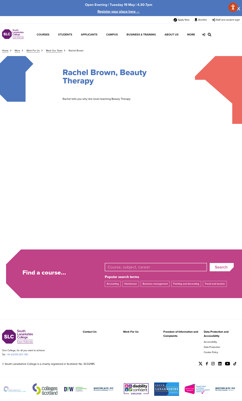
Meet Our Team (54, 50)
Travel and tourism (215, 284)
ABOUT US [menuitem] (172, 35)
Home (5, 50)
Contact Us (90, 332)
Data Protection (212, 347)
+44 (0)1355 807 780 (17, 354)
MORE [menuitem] (191, 35)
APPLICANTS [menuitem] (89, 35)
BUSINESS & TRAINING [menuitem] (141, 35)
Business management (155, 284)
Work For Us (33, 50)
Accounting (113, 284)
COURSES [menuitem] (43, 35)
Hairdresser (130, 284)
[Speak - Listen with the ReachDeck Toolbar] (233, 7)
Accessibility (210, 342)
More (17, 50)
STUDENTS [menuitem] (65, 35)
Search (221, 267)
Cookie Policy (211, 352)
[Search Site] (209, 34)
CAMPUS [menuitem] (112, 35)
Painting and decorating (186, 284)
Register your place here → (118, 11)
